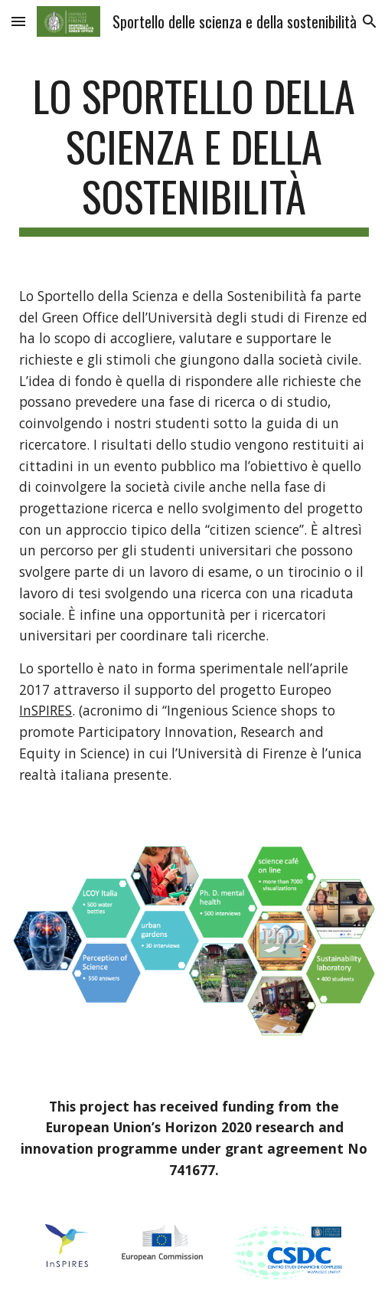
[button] (18, 21)
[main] (193, 153)
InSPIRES (45, 710)
